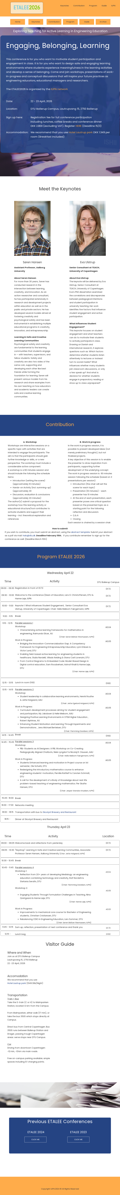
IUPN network (59, 89)
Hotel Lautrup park (81, 132)
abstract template (80, 532)
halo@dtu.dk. (29, 535)
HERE (79, 126)
